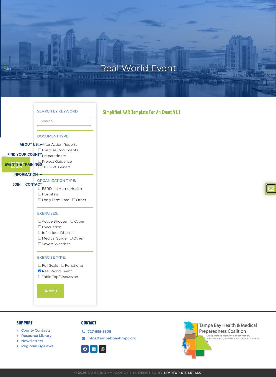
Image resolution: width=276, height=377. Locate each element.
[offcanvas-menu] (271, 188)
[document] (138, 188)
